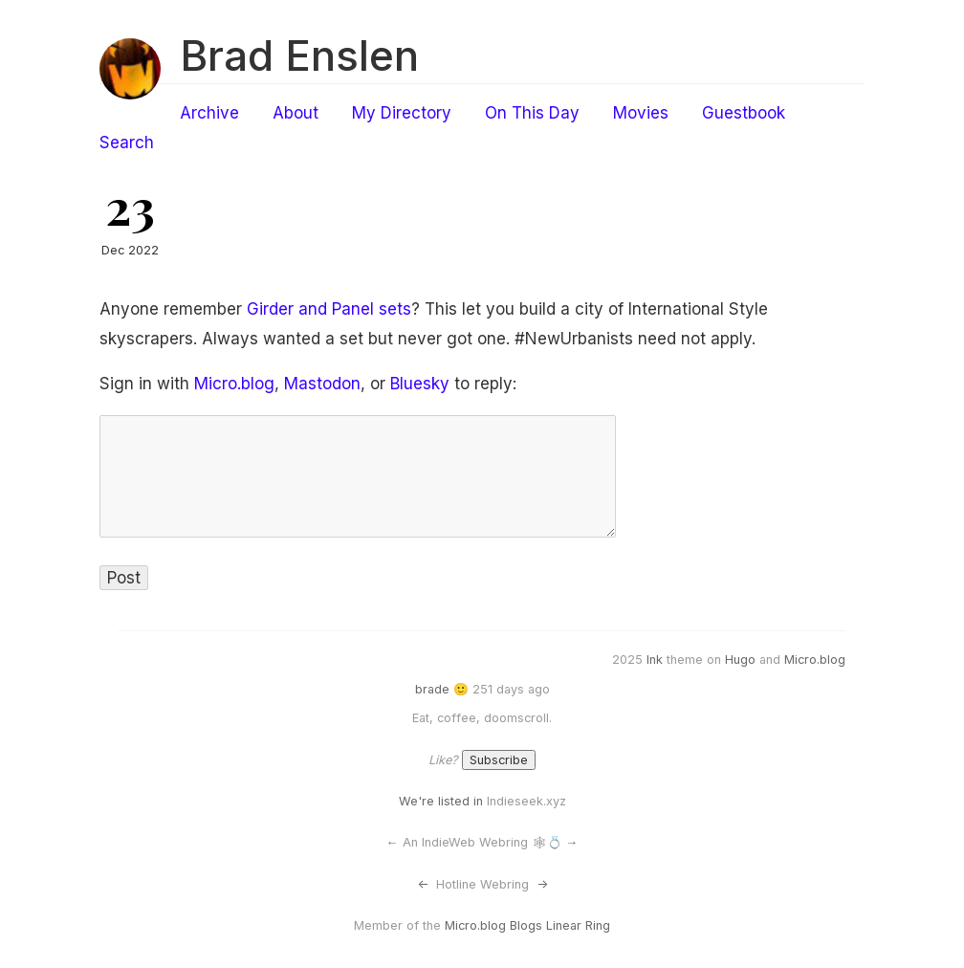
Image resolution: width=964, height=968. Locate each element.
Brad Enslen (299, 55)
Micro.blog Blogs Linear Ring (527, 925)
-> (542, 884)
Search (126, 142)
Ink (654, 659)
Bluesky (419, 383)
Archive (209, 112)
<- (422, 884)
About (295, 112)
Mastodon (322, 383)
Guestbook (743, 112)
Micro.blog (234, 383)
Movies (640, 112)
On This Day (532, 112)
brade (432, 689)
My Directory (401, 112)
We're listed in (441, 801)
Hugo (740, 659)
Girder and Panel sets (329, 309)
